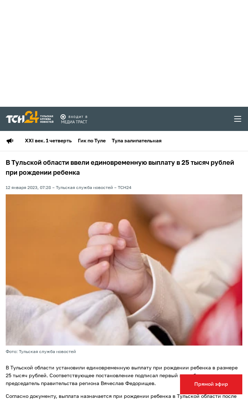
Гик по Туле (92, 140)
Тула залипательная (137, 140)
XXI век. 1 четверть (48, 140)
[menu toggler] (238, 119)
